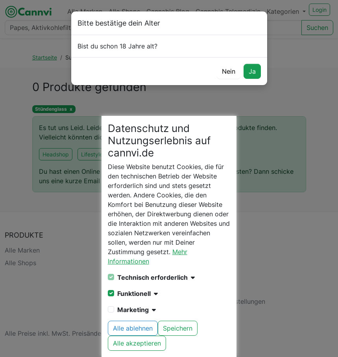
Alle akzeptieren (137, 343)
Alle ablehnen (133, 328)
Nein (228, 71)
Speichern (177, 328)
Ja (252, 71)
